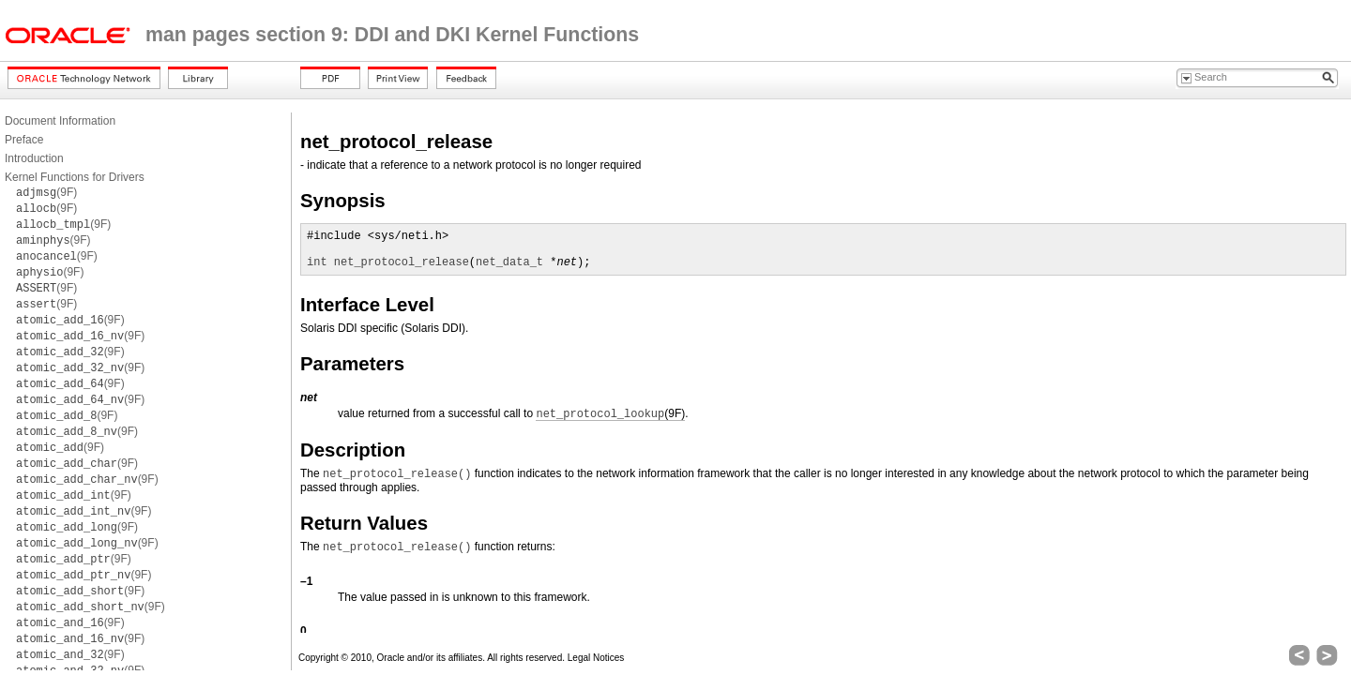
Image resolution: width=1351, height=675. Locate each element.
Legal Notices (596, 657)
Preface (24, 139)
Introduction (34, 158)
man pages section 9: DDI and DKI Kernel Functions (392, 34)
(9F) (46, 192)
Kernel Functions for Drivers (74, 177)
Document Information (60, 121)
